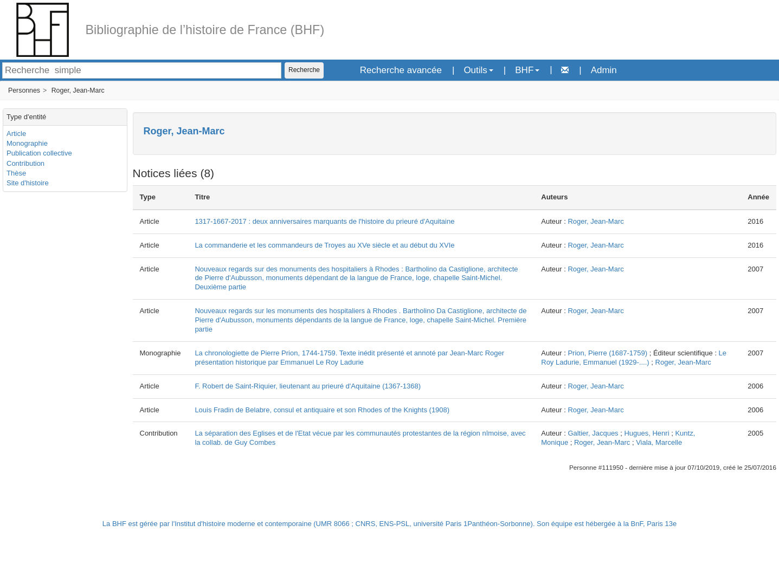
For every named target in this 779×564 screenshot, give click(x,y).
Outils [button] (478, 70)
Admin (604, 70)
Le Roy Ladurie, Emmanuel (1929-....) (633, 357)
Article (16, 133)
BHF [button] (527, 70)
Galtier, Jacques (593, 433)
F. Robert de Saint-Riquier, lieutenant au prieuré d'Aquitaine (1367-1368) (308, 386)
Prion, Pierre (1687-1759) (607, 353)
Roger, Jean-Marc (78, 90)
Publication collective (39, 153)
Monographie (27, 143)
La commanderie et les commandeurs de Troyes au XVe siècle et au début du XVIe (324, 245)
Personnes (24, 90)
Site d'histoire (28, 183)
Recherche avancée (401, 70)
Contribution (25, 163)
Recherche (304, 70)
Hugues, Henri (646, 433)
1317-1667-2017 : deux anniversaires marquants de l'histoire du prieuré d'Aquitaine (324, 221)
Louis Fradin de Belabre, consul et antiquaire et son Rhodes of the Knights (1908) (322, 410)
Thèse (16, 173)
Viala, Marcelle (659, 442)
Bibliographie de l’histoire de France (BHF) (204, 30)
